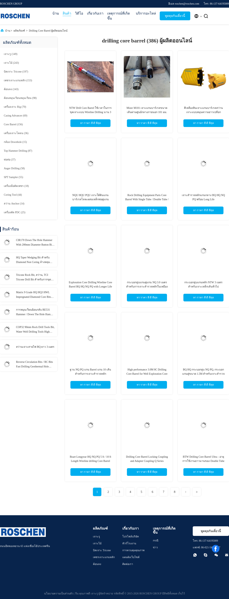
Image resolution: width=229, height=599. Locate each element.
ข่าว (155, 547)
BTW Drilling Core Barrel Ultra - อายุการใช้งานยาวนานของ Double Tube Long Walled (203, 461)
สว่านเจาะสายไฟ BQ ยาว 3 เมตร (35, 346)
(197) (16, 71)
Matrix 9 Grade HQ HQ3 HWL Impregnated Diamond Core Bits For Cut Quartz (33, 295)
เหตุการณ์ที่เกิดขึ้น (118, 15)
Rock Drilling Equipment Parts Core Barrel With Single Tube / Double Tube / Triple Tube (147, 199)
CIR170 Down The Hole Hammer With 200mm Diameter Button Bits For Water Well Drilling (35, 243)
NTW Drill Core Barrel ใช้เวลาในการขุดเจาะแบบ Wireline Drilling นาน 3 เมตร (90, 112)
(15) (15, 142)
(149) (10, 54)
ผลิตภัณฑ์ (19, 30)
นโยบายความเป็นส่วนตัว (58, 593)
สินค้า (67, 13)
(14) (14, 203)
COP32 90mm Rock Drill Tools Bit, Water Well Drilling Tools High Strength (35, 330)
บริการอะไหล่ (146, 13)
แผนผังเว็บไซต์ (130, 557)
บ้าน (55, 13)
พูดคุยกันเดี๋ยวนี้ (175, 16)
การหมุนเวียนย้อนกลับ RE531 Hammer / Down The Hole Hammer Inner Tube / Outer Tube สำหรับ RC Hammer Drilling (35, 312)
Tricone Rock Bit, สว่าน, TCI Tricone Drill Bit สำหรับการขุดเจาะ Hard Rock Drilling (33, 277)
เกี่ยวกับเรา (95, 13)
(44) (13, 194)
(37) (9, 159)
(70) (15, 106)
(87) (18, 150)
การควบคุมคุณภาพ (133, 550)
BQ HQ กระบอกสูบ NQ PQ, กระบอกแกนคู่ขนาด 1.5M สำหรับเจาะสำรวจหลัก (203, 373)
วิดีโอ (79, 13)
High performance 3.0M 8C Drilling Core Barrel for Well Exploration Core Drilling (146, 373)
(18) (16, 186)
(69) (15, 115)
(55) (13, 177)
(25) (14, 212)
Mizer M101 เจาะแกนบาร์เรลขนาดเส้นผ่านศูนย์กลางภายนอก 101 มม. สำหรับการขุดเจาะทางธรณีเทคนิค (147, 112)
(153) (18, 80)
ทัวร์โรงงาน (129, 543)
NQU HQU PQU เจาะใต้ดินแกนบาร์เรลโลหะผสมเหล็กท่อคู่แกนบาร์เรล (90, 199)
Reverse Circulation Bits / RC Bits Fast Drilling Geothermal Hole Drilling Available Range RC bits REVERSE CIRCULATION (34, 365)
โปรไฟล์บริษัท (130, 536)
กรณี (155, 540)
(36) (16, 133)
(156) (13, 124)
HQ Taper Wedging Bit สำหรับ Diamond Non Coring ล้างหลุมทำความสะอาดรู (33, 260)
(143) (11, 89)
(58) (14, 168)
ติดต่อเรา (127, 564)
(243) (11, 62)
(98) (20, 98)
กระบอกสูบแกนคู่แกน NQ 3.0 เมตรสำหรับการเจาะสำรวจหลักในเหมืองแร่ (147, 286)
